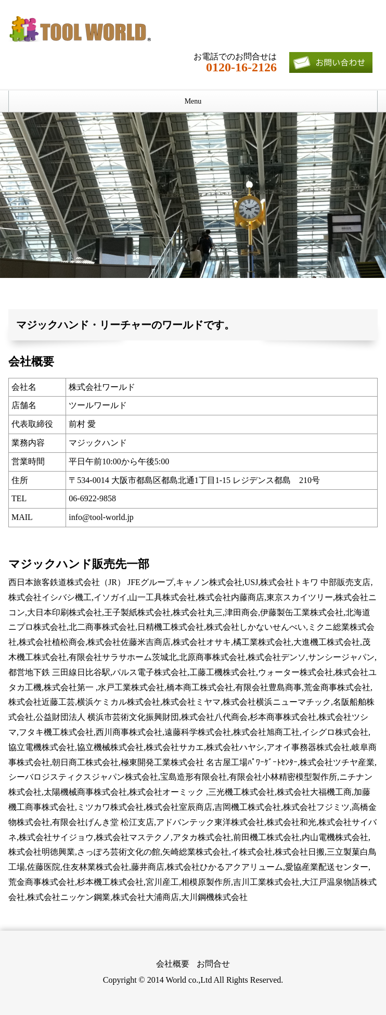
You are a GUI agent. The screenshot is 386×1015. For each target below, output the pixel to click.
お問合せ (213, 963)
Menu (193, 101)
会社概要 (172, 963)
